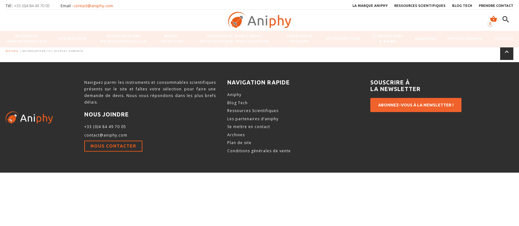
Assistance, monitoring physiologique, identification (234, 38)
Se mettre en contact (248, 126)
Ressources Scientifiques (253, 110)
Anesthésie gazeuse (299, 38)
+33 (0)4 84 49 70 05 (105, 126)
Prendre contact (496, 6)
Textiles (503, 38)
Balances (425, 38)
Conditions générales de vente (259, 150)
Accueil (12, 50)
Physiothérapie (465, 38)
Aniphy (234, 94)
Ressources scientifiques (419, 6)
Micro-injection (172, 38)
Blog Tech (462, 6)
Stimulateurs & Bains (387, 38)
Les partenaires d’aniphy (253, 118)
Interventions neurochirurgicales (123, 38)
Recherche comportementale (26, 38)
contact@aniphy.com (93, 5)
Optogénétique (343, 38)
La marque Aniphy (370, 6)
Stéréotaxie (73, 38)
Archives (236, 134)
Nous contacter (113, 145)
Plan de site (239, 142)
